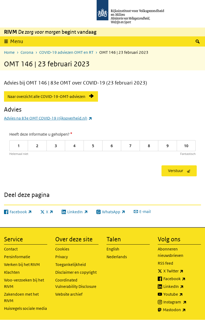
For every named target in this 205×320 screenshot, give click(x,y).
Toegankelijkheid (70, 264)
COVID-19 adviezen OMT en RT (66, 52)
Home (9, 52)
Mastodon (182, 310)
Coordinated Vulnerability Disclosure (75, 283)
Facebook (182, 279)
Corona (27, 52)
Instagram (182, 302)
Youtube (182, 294)
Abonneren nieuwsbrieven (170, 252)
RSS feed (165, 263)
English (113, 249)
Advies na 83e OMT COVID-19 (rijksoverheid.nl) (48, 118)
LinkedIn (182, 286)
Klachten (12, 272)
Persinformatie (17, 256)
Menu (16, 41)
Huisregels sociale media (25, 308)
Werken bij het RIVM (22, 264)
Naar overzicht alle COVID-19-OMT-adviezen (46, 96)
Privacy (61, 256)
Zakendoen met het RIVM (21, 297)
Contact (11, 249)
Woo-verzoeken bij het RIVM (24, 283)
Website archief (68, 294)
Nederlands (117, 256)
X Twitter (182, 271)
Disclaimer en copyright (76, 272)
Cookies (62, 249)
